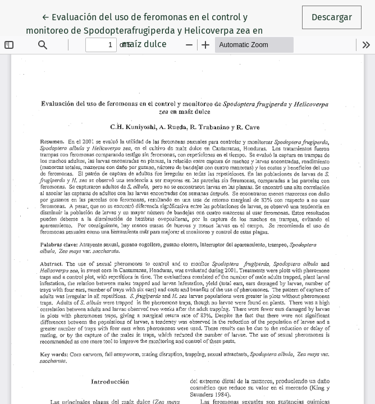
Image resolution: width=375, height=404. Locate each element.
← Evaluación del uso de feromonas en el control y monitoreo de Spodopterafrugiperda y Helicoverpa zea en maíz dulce (144, 29)
